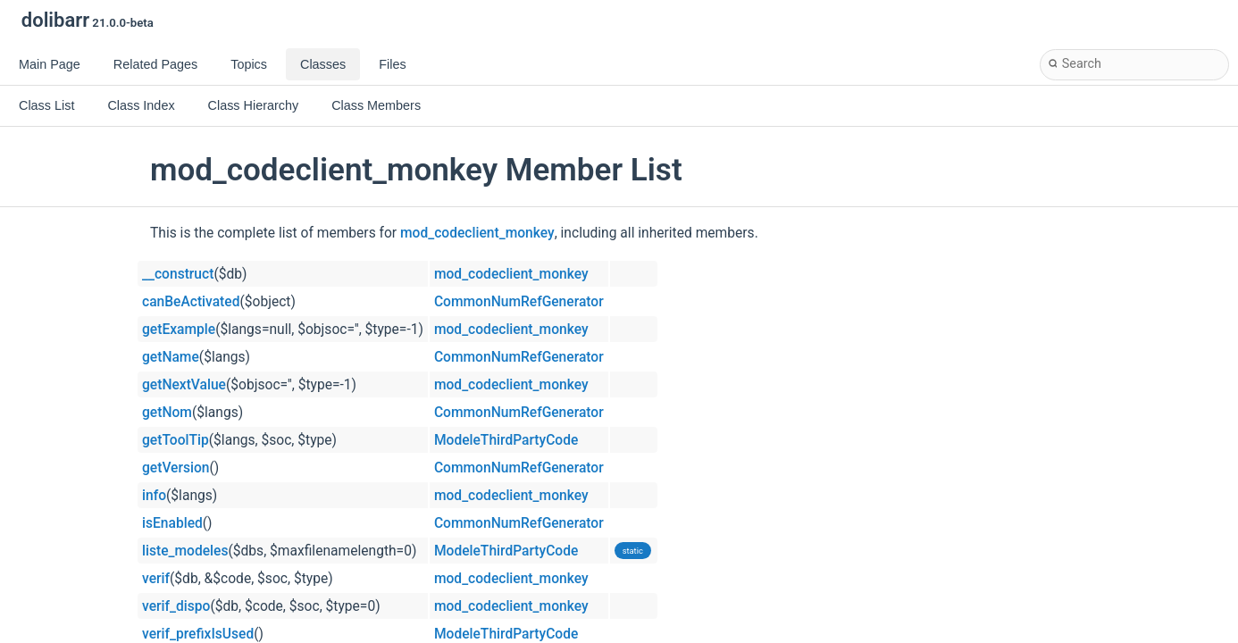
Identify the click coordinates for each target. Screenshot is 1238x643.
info (154, 496)
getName (170, 357)
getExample (178, 330)
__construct (177, 274)
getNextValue (184, 385)
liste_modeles (185, 551)
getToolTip (175, 440)
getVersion (176, 468)
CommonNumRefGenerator (519, 302)
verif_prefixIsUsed (198, 634)
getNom (167, 413)
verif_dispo (176, 606)
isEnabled (172, 523)
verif (156, 579)
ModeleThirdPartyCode (506, 440)
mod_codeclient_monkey (477, 233)
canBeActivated (190, 302)
